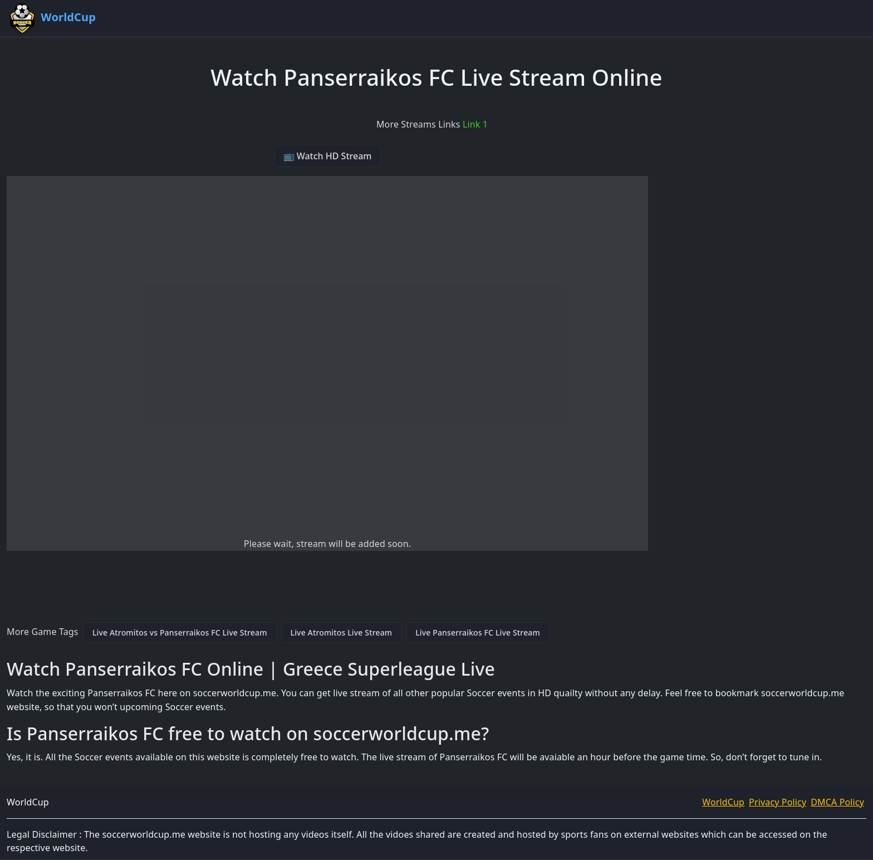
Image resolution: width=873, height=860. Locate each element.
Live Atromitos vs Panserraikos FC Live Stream (179, 632)
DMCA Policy (837, 802)
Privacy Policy (777, 802)
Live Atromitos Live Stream (342, 632)
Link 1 (475, 124)
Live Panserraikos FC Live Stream (477, 632)
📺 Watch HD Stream (327, 156)
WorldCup (723, 802)
